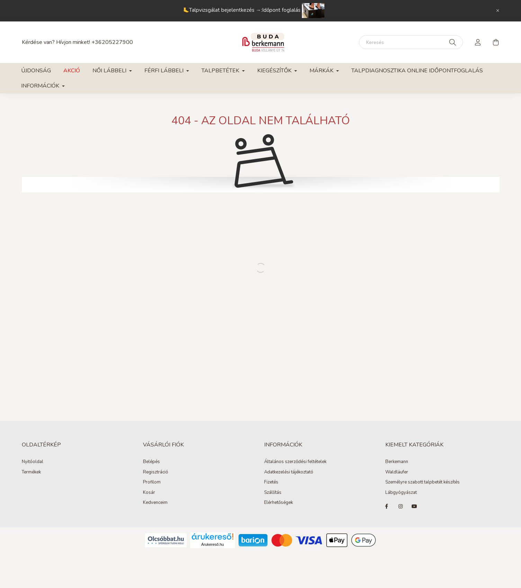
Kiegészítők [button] (275, 70)
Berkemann (396, 462)
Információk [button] (41, 86)
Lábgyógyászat (401, 493)
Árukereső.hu (212, 544)
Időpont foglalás (293, 10)
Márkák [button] (322, 70)
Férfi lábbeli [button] (164, 70)
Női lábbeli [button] (110, 70)
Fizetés (271, 482)
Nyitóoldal (32, 462)
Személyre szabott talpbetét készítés (422, 482)
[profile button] (478, 42)
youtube (414, 506)
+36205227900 (112, 42)
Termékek (31, 472)
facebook (387, 506)
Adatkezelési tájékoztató (288, 472)
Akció (71, 70)
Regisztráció (155, 472)
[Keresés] (411, 42)
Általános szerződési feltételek (295, 462)
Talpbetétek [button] (221, 70)
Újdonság (36, 70)
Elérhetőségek (278, 503)
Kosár (149, 493)
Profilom (152, 482)
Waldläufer (396, 472)
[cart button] (496, 42)
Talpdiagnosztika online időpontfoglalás (417, 70)
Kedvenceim (155, 503)
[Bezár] (498, 11)
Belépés (151, 462)
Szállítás (272, 493)
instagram (400, 506)
